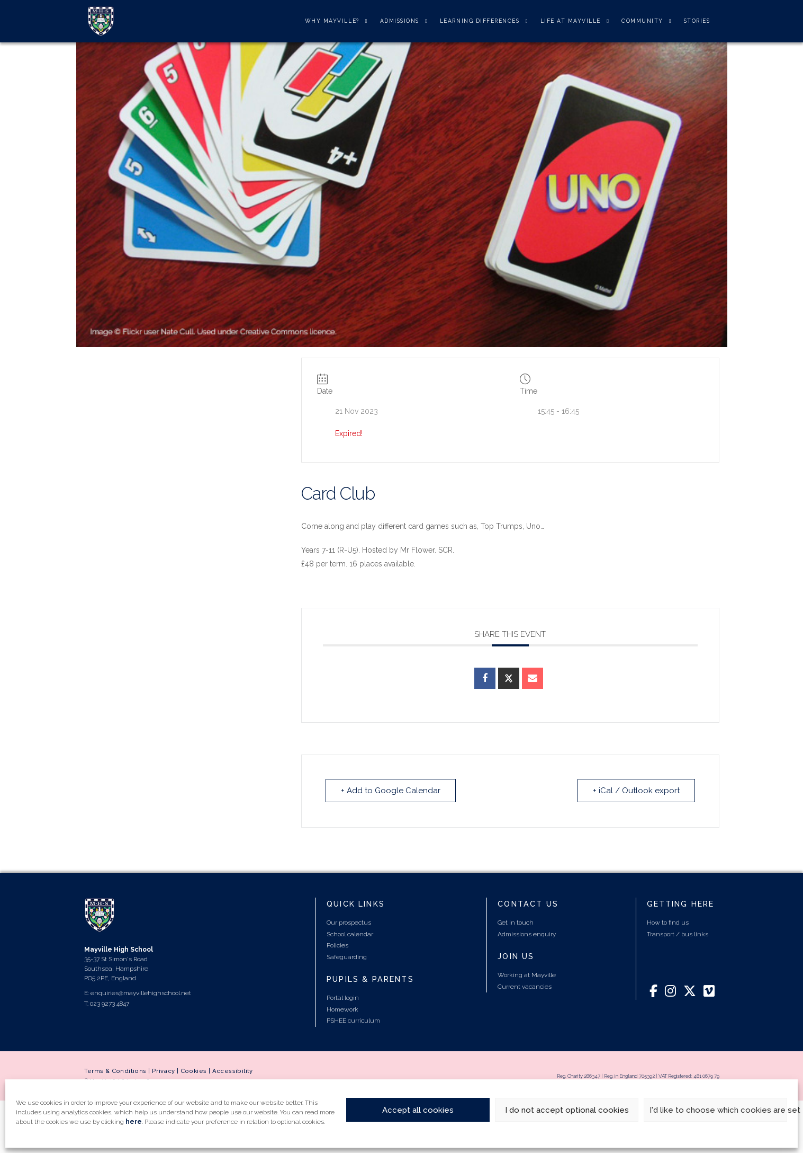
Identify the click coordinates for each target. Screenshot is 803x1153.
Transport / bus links (677, 934)
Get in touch (516, 922)
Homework (342, 1009)
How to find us (668, 922)
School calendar (350, 934)
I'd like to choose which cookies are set (718, 1110)
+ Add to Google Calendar (390, 790)
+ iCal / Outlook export (636, 790)
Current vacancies (525, 986)
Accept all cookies (418, 1110)
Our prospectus (349, 922)
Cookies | (196, 1071)
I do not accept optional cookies (567, 1110)
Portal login (343, 997)
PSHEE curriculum (353, 1020)
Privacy (163, 1071)
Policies (337, 945)
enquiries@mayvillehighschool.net (141, 993)
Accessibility (232, 1071)
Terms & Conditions (115, 1071)
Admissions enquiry (527, 934)
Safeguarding (347, 957)
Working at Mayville (527, 975)
